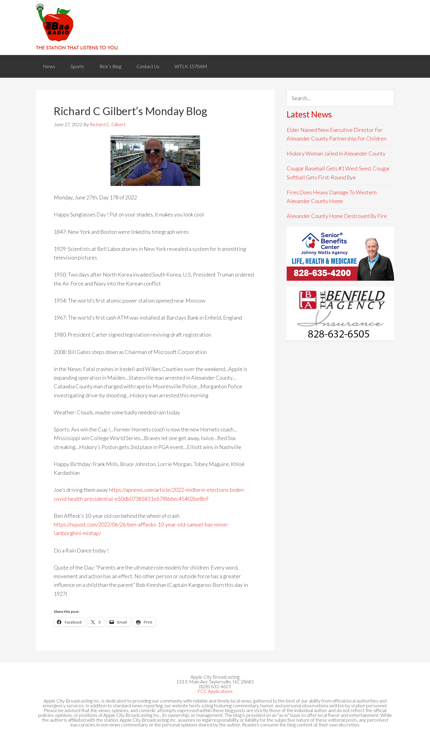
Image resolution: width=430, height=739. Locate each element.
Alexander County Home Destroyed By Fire (337, 216)
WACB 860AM (215, 27)
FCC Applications (215, 691)
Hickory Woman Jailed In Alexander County (336, 153)
